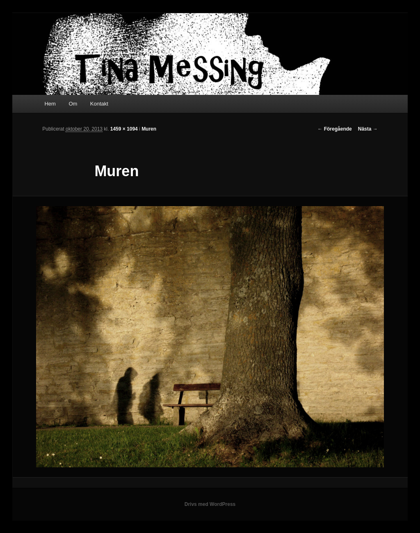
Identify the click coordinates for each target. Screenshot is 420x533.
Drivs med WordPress (210, 504)
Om (72, 104)
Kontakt (99, 104)
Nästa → (368, 129)
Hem (49, 104)
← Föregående (334, 129)
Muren (149, 129)
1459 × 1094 (124, 129)
